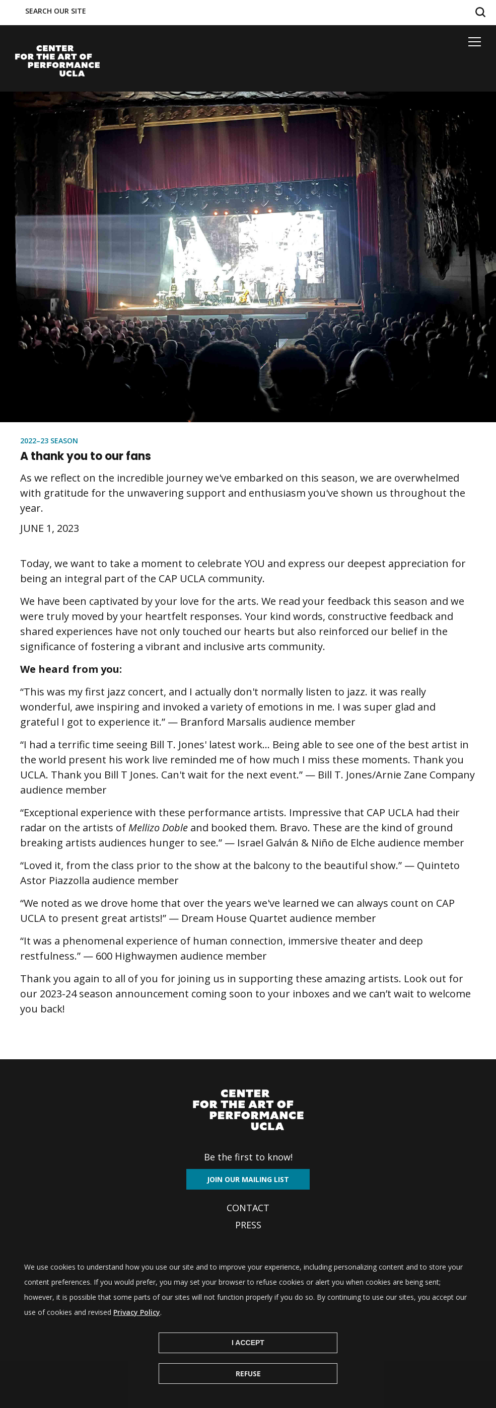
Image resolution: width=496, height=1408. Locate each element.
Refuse (248, 1389)
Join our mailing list (248, 1179)
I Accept (248, 1359)
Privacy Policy (136, 1328)
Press (248, 1225)
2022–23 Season (49, 440)
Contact (248, 1208)
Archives (248, 1242)
